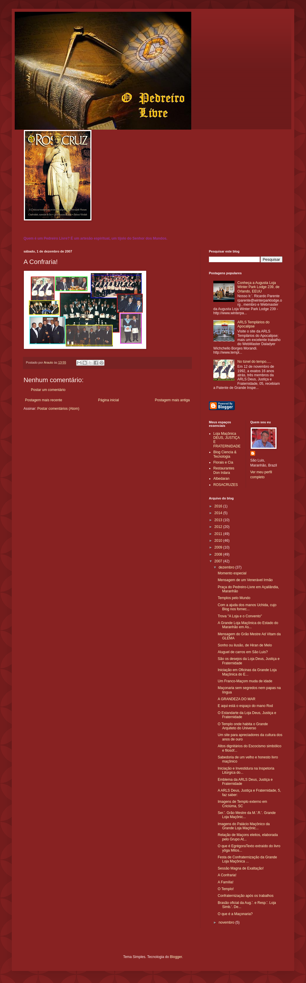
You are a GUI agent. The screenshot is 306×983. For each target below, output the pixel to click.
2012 (218, 527)
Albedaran (221, 479)
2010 (218, 541)
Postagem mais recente (43, 400)
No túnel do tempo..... (254, 362)
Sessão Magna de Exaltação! (241, 868)
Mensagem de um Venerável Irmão (245, 580)
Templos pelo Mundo (234, 598)
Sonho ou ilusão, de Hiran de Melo (245, 645)
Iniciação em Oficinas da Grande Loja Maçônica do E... (247, 672)
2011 (218, 534)
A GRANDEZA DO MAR (236, 699)
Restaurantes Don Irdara (223, 470)
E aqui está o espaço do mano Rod (245, 706)
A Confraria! (227, 875)
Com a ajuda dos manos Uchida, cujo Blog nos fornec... (247, 607)
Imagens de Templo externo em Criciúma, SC (242, 804)
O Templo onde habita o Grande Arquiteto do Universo (243, 726)
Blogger (176, 957)
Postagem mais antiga (172, 400)
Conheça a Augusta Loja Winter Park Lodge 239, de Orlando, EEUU (258, 287)
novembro (227, 922)
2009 (218, 547)
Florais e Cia (223, 462)
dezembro (227, 567)
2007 (218, 561)
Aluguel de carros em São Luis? (243, 652)
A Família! (225, 882)
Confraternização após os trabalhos (245, 896)
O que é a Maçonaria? (235, 914)
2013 (218, 520)
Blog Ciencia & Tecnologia (225, 454)
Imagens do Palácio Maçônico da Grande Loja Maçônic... (244, 826)
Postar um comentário (48, 390)
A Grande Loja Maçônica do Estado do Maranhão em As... (248, 625)
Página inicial (108, 400)
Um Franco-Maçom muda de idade (245, 681)
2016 (218, 506)
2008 (218, 554)
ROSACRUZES (225, 485)
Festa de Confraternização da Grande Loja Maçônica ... (247, 859)
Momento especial (232, 573)
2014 (218, 513)
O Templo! (226, 889)
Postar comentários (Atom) (58, 409)
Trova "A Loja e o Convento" (240, 616)
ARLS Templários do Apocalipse (253, 324)
